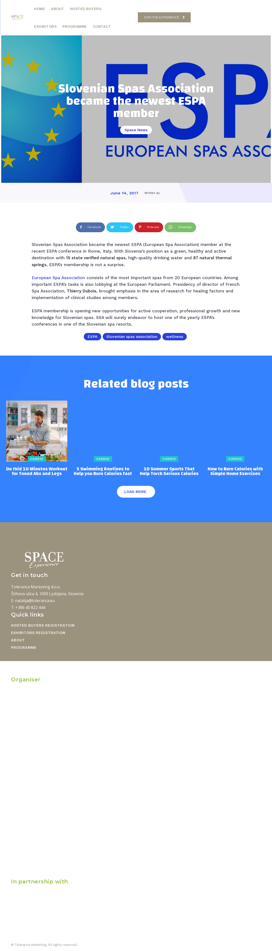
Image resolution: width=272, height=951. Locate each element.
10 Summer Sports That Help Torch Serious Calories (169, 471)
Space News (136, 130)
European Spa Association (58, 277)
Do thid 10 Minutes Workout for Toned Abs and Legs (36, 471)
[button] (131, 17)
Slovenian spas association (131, 336)
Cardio (36, 459)
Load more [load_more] (135, 492)
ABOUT (18, 640)
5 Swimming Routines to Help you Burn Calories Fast (103, 471)
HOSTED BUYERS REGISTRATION (43, 625)
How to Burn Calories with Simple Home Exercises (235, 471)
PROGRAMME (24, 647)
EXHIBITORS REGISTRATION (38, 633)
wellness (174, 336)
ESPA (92, 336)
